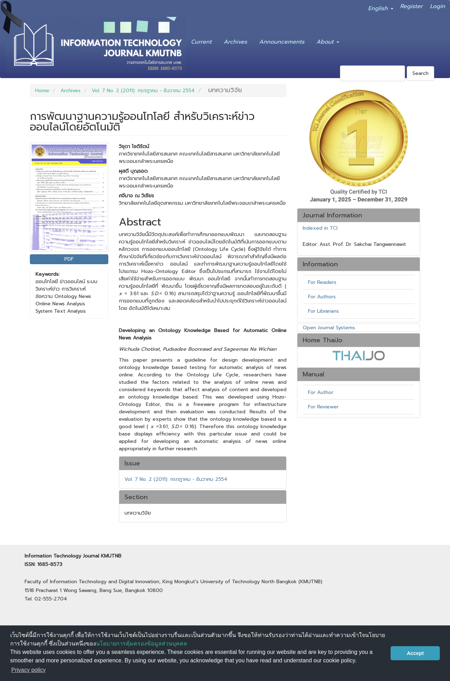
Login (437, 5)
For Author (320, 392)
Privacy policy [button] (28, 670)
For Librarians (323, 311)
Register (411, 5)
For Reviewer (323, 406)
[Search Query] (372, 73)
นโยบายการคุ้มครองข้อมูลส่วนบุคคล (141, 644)
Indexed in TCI (320, 228)
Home (42, 90)
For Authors (322, 296)
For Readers (322, 282)
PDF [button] (69, 259)
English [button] (380, 7)
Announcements (281, 40)
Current (201, 40)
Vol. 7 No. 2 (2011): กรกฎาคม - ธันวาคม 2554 (143, 90)
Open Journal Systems (329, 327)
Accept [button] (415, 653)
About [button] (327, 40)
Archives (235, 40)
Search (420, 73)
